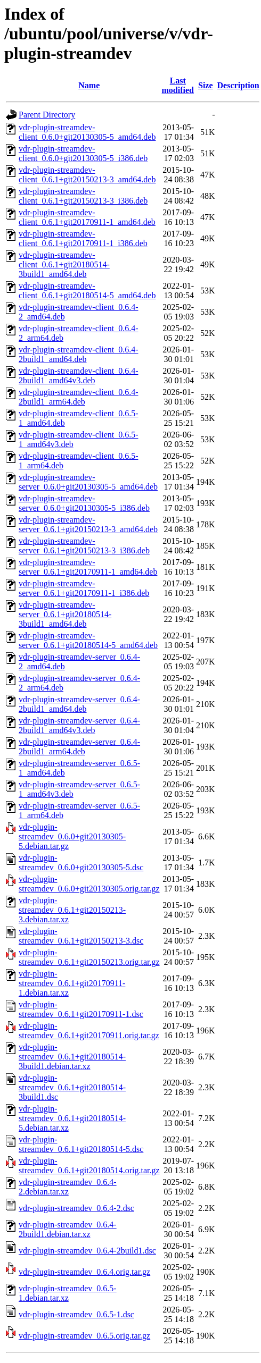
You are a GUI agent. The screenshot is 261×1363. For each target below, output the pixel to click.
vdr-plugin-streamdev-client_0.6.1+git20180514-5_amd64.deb (87, 290)
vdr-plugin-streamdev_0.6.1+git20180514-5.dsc (81, 1144)
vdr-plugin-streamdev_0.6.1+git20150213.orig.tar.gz (89, 957)
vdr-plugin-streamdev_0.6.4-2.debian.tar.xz (68, 1186)
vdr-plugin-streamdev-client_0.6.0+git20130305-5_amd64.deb (87, 132)
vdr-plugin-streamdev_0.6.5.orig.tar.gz (84, 1335)
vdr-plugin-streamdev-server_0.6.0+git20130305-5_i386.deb (84, 503)
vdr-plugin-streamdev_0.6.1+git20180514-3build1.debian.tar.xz (72, 1056)
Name (89, 85)
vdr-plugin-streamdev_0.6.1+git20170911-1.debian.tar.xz (72, 983)
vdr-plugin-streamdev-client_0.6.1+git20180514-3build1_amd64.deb (64, 264)
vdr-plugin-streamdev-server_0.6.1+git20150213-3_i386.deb (84, 545)
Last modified (178, 85)
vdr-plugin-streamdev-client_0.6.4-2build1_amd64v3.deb (78, 375)
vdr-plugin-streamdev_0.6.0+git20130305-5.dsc (81, 862)
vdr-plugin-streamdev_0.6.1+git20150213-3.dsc (81, 936)
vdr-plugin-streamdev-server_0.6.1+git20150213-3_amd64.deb (88, 524)
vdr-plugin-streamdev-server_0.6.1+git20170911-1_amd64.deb (88, 567)
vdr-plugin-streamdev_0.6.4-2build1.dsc (87, 1250)
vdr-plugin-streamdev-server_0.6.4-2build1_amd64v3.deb (79, 725)
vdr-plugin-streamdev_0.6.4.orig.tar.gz (84, 1271)
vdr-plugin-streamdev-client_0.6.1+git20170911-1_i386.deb (83, 238)
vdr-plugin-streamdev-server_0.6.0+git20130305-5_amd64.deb (88, 482)
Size (205, 85)
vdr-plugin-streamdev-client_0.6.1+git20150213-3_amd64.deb (87, 174)
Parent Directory (47, 114)
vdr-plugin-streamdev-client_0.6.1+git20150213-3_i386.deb (83, 196)
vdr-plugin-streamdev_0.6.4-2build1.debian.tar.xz (68, 1229)
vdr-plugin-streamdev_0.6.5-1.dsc (76, 1314)
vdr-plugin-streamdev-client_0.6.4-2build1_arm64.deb (78, 397)
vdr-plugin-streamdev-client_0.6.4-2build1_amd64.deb (78, 354)
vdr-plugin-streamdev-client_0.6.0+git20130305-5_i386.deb (83, 153)
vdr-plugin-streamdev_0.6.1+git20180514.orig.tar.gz (89, 1165)
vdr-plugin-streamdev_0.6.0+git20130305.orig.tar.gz (89, 883)
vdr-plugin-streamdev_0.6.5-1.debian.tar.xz (68, 1293)
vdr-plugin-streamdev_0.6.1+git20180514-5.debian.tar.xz (72, 1118)
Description (238, 85)
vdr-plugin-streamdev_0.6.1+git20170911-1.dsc (81, 1009)
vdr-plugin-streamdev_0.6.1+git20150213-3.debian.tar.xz (72, 910)
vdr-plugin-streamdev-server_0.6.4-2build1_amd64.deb (79, 704)
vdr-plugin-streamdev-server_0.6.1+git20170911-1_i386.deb (84, 588)
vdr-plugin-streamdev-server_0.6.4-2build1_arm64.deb (79, 746)
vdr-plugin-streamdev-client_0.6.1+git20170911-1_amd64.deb (87, 217)
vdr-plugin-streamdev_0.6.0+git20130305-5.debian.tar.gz (72, 836)
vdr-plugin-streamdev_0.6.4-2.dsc (76, 1208)
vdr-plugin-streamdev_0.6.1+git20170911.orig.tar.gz (89, 1030)
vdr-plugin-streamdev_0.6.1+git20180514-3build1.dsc (72, 1087)
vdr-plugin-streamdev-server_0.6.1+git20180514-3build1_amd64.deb (65, 614)
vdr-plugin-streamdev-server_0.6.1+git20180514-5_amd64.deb (88, 640)
